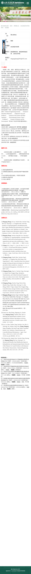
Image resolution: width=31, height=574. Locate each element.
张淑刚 (7, 27)
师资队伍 (16, 26)
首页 (11, 26)
